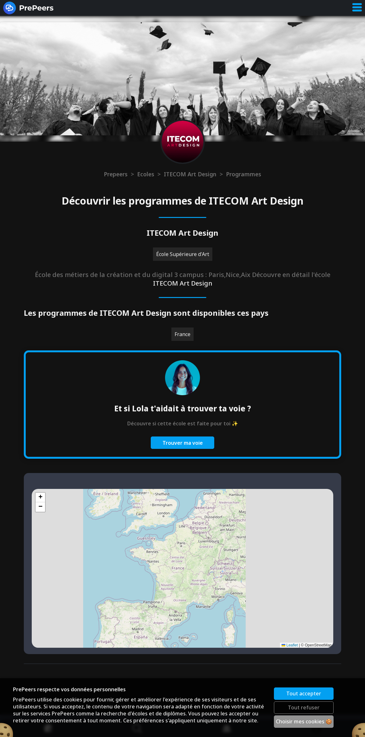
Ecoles (145, 174)
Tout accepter (304, 693)
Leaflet (290, 645)
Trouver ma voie (183, 442)
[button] (40, 497)
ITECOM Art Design (190, 174)
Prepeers (116, 174)
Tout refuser (304, 707)
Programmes (243, 174)
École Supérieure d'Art (182, 254)
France (182, 334)
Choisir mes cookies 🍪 (304, 721)
